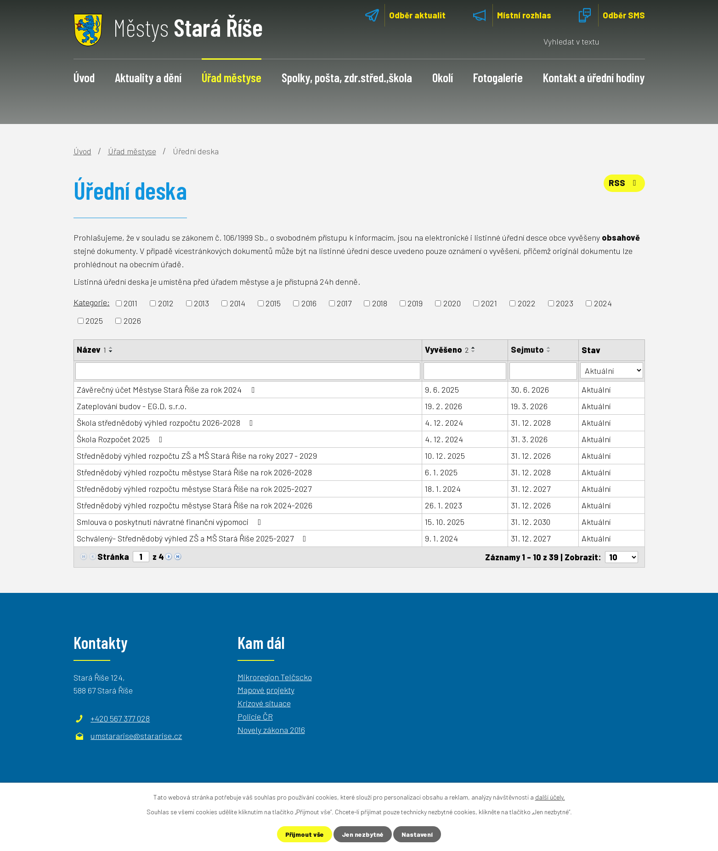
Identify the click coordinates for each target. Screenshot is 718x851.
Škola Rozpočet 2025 (121, 439)
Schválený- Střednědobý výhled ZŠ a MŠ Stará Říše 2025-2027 (193, 538)
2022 (527, 303)
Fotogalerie (498, 77)
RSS (624, 183)
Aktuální (596, 389)
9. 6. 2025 (442, 389)
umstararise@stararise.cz (136, 736)
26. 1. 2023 (443, 505)
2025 (94, 321)
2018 (379, 303)
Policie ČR (255, 716)
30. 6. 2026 (530, 389)
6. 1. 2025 (441, 472)
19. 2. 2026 (443, 406)
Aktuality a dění (148, 77)
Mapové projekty (265, 690)
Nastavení (417, 834)
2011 (130, 303)
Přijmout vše (304, 834)
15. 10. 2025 (444, 522)
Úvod (84, 77)
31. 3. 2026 (529, 439)
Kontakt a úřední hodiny (594, 77)
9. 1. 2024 (441, 538)
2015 (273, 303)
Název (91, 349)
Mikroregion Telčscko (274, 676)
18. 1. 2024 (443, 489)
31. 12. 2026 (531, 456)
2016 (309, 303)
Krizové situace (264, 703)
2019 (415, 303)
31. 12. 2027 (530, 489)
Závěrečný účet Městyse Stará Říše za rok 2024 (167, 389)
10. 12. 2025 (445, 456)
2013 (201, 303)
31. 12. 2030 (530, 522)
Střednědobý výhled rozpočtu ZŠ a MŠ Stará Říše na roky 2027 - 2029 (197, 456)
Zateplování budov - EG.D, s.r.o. (132, 406)
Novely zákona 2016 (271, 730)
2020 (452, 303)
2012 (166, 303)
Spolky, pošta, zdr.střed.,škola (347, 77)
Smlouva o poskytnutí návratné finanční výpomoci (171, 522)
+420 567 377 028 (120, 718)
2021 (489, 303)
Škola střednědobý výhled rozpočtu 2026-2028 (167, 422)
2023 (564, 303)
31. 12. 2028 (531, 422)
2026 (132, 321)
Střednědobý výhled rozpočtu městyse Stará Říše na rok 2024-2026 (194, 505)
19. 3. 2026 (529, 406)
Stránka (113, 557)
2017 (344, 303)
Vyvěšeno (447, 349)
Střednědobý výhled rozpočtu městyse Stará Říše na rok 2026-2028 (194, 472)
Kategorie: (91, 302)
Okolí (442, 77)
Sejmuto (527, 349)
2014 (237, 303)
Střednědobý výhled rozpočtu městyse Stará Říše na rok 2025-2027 (194, 489)
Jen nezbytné (363, 834)
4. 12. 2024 (444, 422)
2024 (603, 303)
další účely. (550, 797)
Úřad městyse (231, 77)
